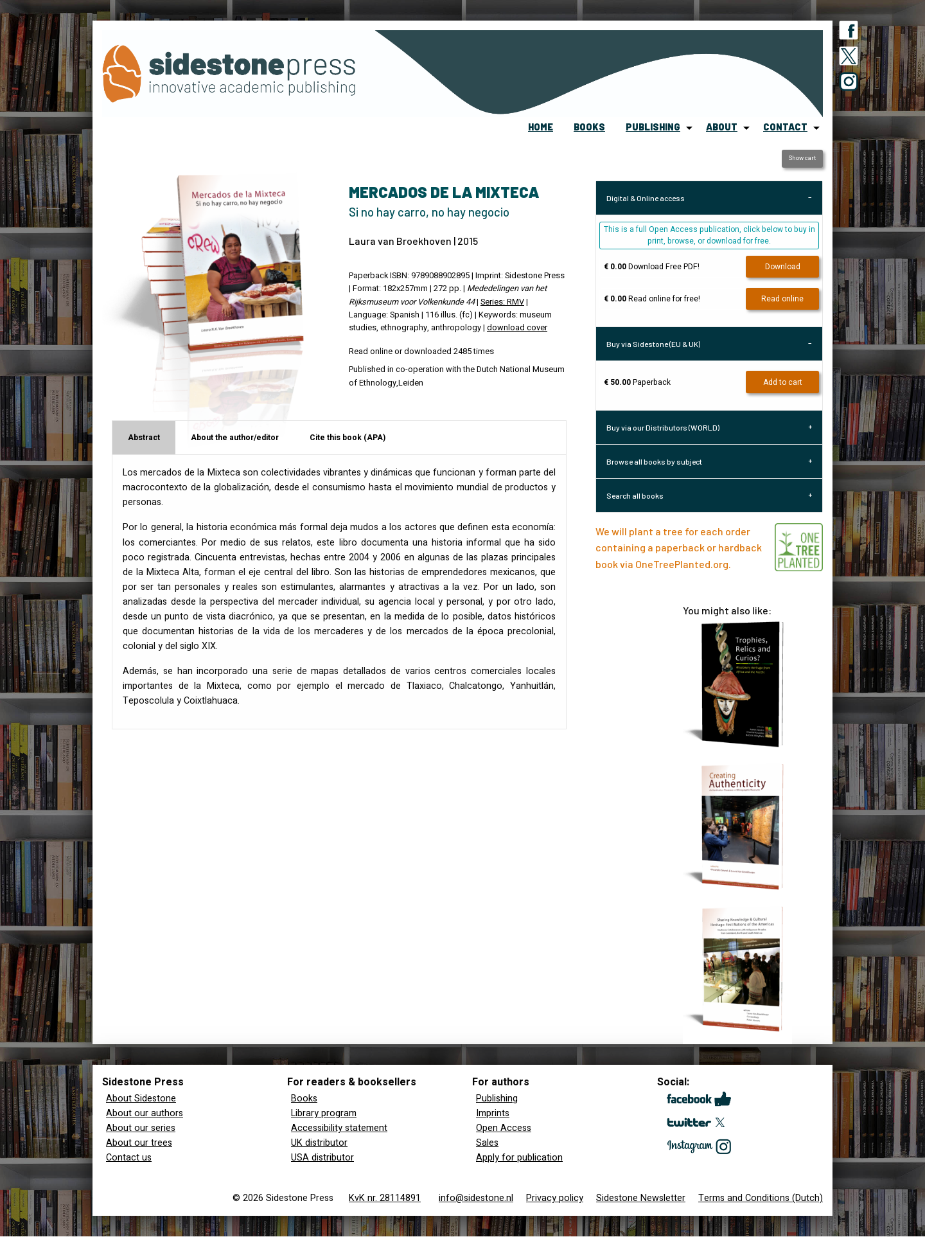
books (589, 126)
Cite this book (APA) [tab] (347, 437)
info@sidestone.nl (476, 1198)
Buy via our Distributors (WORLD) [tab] (662, 427)
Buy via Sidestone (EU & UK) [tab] (653, 343)
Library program (324, 1113)
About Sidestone (141, 1098)
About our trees (139, 1143)
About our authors (144, 1113)
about (721, 126)
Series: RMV (502, 302)
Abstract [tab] (144, 437)
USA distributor (322, 1157)
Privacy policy (554, 1198)
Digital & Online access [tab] (645, 197)
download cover (517, 328)
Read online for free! (652, 299)
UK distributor (319, 1143)
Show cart (802, 158)
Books (304, 1098)
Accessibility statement (339, 1128)
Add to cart (782, 382)
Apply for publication (519, 1157)
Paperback (637, 382)
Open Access (503, 1128)
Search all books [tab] (635, 495)
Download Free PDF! (652, 266)
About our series (140, 1128)
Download (782, 266)
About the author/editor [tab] (235, 437)
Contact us (129, 1157)
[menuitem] (540, 128)
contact (785, 126)
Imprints (492, 1113)
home (540, 126)
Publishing (497, 1098)
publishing (653, 126)
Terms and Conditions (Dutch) (760, 1198)
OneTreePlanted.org (681, 564)
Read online (782, 299)
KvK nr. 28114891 (385, 1198)
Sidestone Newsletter (640, 1198)
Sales (487, 1143)
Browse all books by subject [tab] (654, 461)
